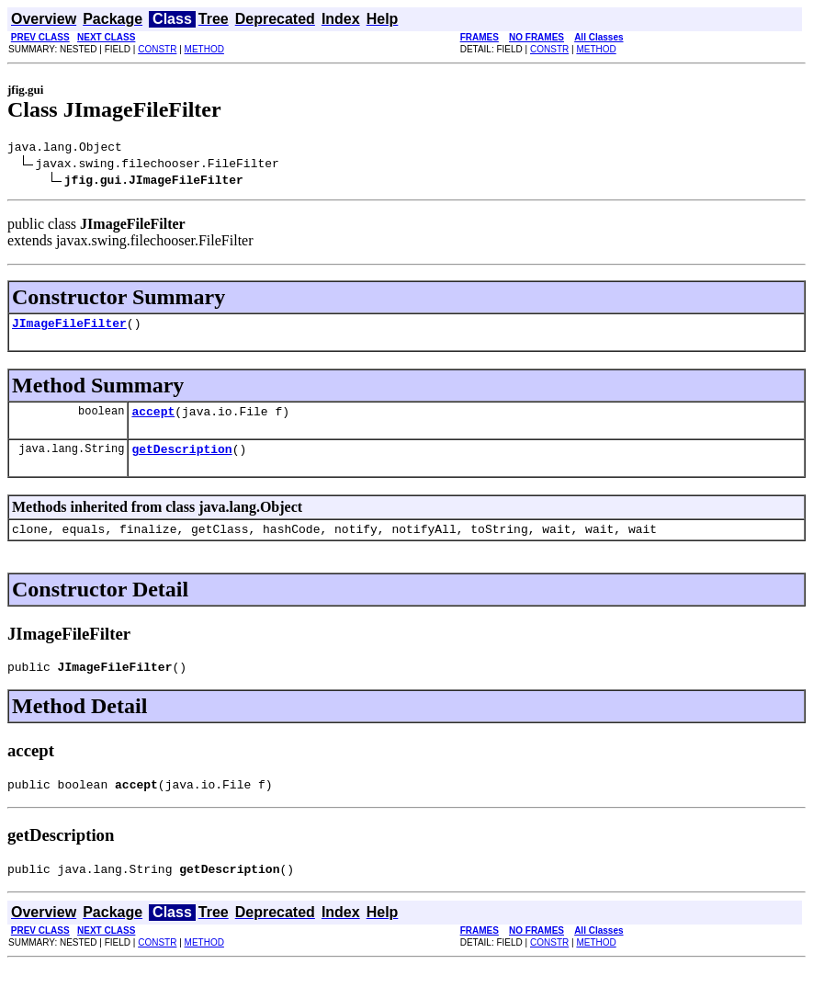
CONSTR (157, 49)
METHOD (204, 49)
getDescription (181, 459)
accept (153, 419)
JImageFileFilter (69, 328)
